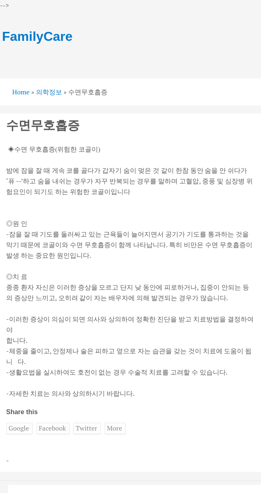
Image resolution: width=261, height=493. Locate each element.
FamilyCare (37, 36)
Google (19, 428)
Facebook (52, 428)
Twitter (86, 428)
